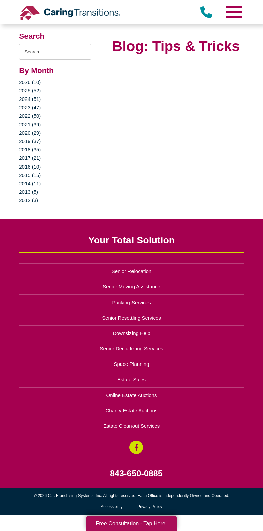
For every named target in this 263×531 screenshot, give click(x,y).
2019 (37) (30, 141)
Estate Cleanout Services (131, 426)
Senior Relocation (131, 271)
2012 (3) (28, 200)
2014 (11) (30, 183)
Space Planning (131, 364)
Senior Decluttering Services (131, 348)
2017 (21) (30, 158)
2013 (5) (28, 192)
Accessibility (111, 506)
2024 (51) (30, 99)
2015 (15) (30, 175)
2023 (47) (30, 107)
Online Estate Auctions (131, 395)
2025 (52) (30, 90)
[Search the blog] (55, 52)
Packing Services (131, 302)
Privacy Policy (149, 506)
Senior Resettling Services (131, 318)
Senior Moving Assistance (131, 286)
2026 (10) (30, 82)
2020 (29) (30, 133)
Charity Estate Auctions (132, 410)
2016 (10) (30, 167)
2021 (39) (30, 124)
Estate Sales (131, 379)
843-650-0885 (136, 473)
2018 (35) (30, 149)
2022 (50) (30, 116)
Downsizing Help (131, 333)
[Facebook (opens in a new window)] (136, 447)
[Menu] (234, 12)
